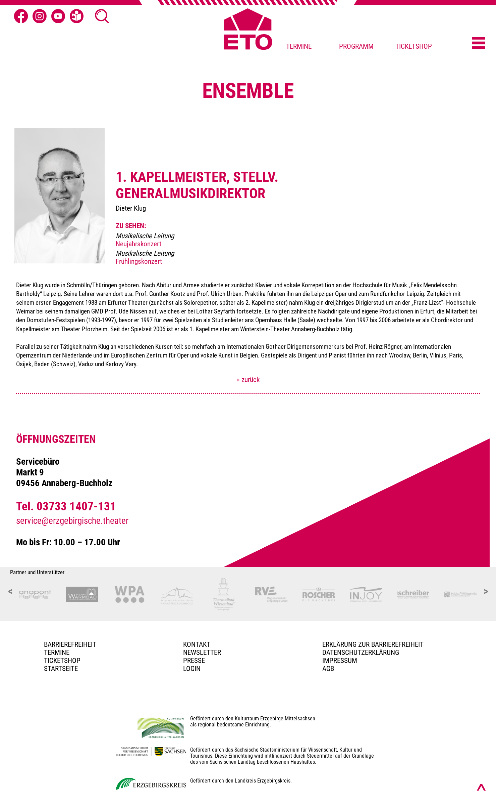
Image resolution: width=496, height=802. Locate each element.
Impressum (339, 661)
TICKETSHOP (413, 46)
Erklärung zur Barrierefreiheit (373, 644)
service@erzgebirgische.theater (72, 520)
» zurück (248, 380)
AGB (328, 669)
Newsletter (202, 652)
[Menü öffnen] (478, 43)
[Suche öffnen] (102, 16)
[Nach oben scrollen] (481, 787)
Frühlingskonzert (139, 261)
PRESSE (194, 661)
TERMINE (299, 46)
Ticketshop (62, 661)
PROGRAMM (356, 46)
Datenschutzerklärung (360, 652)
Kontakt (196, 644)
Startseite (61, 669)
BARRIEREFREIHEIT (70, 644)
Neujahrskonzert (138, 244)
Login (192, 669)
